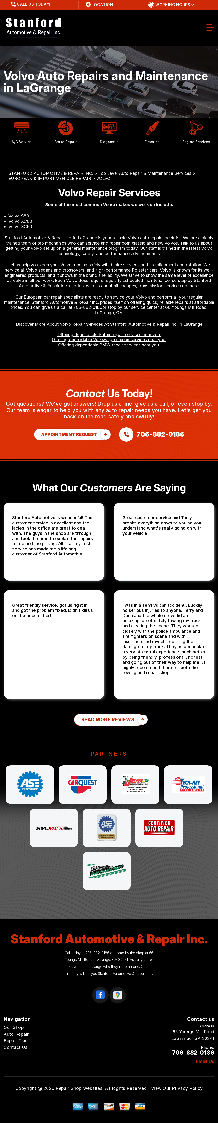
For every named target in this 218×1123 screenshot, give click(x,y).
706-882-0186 (87, 307)
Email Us (205, 1061)
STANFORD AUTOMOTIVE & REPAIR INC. (50, 173)
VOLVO (103, 178)
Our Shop (14, 1027)
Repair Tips (16, 1040)
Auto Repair (16, 1034)
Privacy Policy (187, 1088)
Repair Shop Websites (79, 1088)
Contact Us (16, 1047)
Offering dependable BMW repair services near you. (109, 344)
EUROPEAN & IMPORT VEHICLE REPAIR (49, 178)
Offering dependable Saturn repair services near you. (109, 334)
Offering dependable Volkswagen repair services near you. (109, 339)
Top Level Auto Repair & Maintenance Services (144, 173)
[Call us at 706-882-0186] (151, 434)
